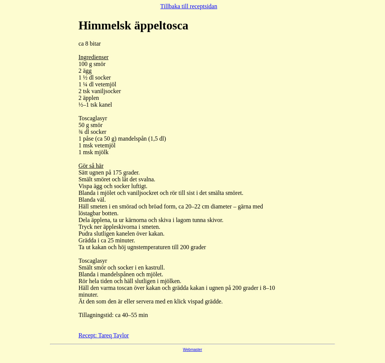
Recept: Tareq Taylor (104, 335)
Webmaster (192, 350)
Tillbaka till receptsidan (188, 6)
